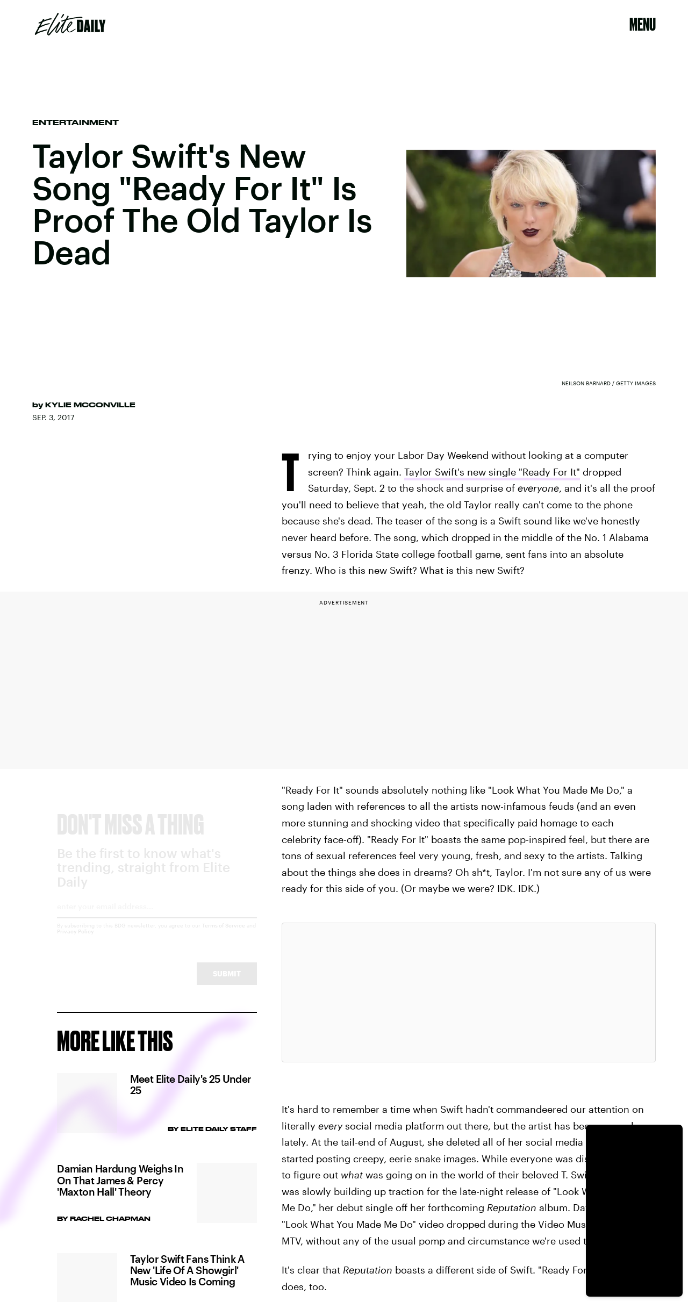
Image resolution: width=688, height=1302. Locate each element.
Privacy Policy (75, 941)
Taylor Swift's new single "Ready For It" (492, 472)
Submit (227, 983)
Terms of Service (223, 935)
